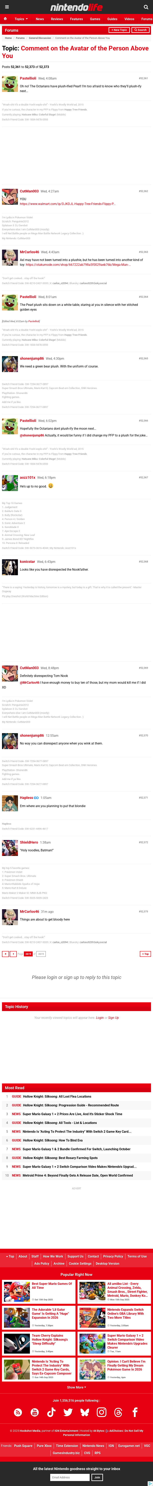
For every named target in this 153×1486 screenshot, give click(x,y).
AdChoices (114, 1431)
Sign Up (113, 1018)
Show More (76, 1387)
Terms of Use (137, 1256)
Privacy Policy (113, 1256)
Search (140, 30)
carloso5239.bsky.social (93, 283)
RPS (98, 1453)
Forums (11, 30)
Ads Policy (41, 1263)
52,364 (144, 296)
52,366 (144, 420)
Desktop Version (107, 1263)
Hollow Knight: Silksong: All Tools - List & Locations (54, 1123)
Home (8, 37)
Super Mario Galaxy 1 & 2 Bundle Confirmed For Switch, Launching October (71, 1149)
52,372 (144, 842)
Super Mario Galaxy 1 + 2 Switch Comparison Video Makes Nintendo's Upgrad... (74, 1167)
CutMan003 (29, 191)
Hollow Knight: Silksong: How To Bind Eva (47, 1140)
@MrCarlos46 (29, 682)
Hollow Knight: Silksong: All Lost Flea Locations (51, 1096)
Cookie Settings (80, 1263)
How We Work (53, 1256)
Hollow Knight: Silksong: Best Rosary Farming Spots (55, 1158)
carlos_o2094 (60, 283)
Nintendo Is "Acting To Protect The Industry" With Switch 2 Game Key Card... (71, 1131)
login (52, 977)
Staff (35, 1256)
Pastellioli (28, 78)
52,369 (144, 667)
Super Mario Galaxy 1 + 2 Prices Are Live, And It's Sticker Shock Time (67, 1114)
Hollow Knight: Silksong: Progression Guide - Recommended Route (65, 1105)
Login (100, 1018)
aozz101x (27, 477)
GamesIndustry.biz (66, 1453)
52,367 (144, 477)
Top (10, 1256)
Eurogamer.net (129, 1446)
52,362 (144, 191)
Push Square (23, 1446)
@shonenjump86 (32, 435)
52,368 (144, 561)
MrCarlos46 (29, 252)
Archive (59, 1263)
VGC (147, 1446)
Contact (93, 1256)
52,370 (144, 735)
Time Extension (67, 1446)
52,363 (144, 251)
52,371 (144, 797)
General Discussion (40, 37)
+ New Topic (119, 30)
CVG (87, 1453)
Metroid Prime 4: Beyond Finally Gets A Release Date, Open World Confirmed (72, 1175)
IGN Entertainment (66, 1431)
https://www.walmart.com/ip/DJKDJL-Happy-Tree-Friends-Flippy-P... (68, 204)
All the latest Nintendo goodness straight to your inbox (76, 1469)
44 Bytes (98, 1431)
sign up (71, 977)
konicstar (27, 561)
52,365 (144, 358)
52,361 (144, 78)
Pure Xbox (44, 1446)
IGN (111, 1446)
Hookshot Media (30, 1431)
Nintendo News (93, 1446)
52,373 (144, 911)
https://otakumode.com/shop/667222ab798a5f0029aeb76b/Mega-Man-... (78, 265)
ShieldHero (29, 842)
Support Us (75, 1256)
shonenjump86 (32, 358)
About (23, 1256)
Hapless (26, 798)
